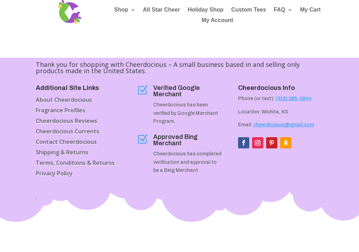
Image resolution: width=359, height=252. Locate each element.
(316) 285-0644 (294, 98)
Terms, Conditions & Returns (75, 163)
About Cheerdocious (64, 100)
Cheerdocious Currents (67, 132)
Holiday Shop (205, 10)
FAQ (279, 10)
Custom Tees (248, 10)
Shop (121, 10)
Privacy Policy (54, 174)
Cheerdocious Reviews (66, 121)
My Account (217, 20)
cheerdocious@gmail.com (283, 124)
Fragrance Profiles (60, 111)
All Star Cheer (161, 10)
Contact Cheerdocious (66, 142)
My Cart (310, 10)
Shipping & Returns (62, 153)
